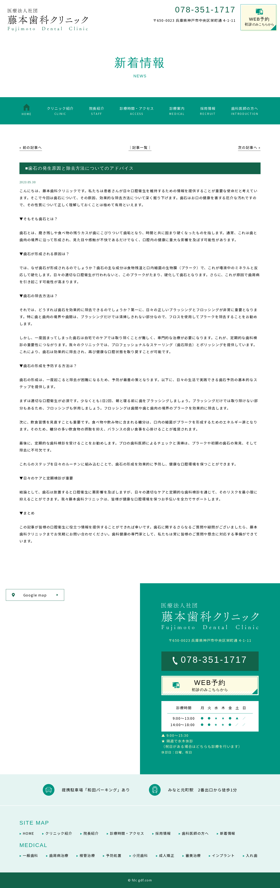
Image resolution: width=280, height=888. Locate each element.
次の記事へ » (249, 147)
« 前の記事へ (30, 147)
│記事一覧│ (140, 147)
